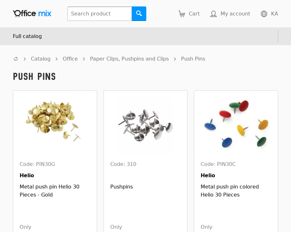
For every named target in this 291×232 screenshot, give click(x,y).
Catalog (40, 59)
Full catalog (27, 36)
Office (70, 59)
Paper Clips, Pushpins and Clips (129, 59)
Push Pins (193, 59)
